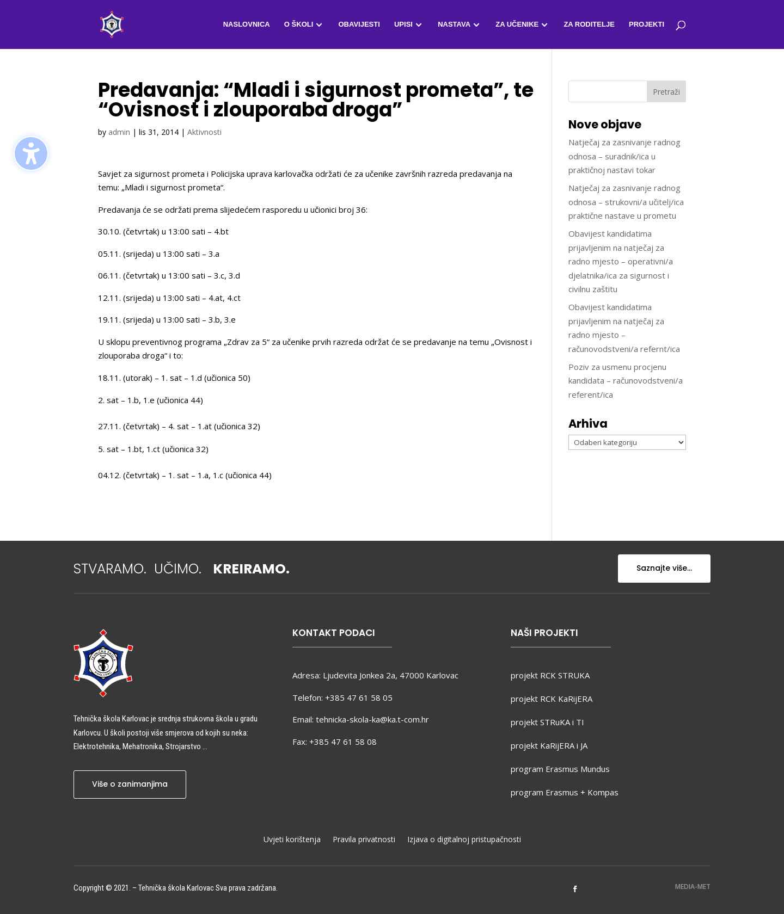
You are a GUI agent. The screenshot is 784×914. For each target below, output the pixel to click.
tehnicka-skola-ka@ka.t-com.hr (372, 719)
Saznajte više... (664, 568)
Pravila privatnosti (364, 840)
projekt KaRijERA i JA (549, 745)
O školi (298, 24)
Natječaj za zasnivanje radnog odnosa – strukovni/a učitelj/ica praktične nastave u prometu (626, 201)
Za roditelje (589, 24)
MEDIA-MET (692, 886)
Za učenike (516, 24)
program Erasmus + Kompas (564, 792)
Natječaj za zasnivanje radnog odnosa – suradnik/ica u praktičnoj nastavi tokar (624, 156)
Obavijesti (358, 24)
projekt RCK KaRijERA (551, 698)
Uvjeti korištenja (292, 840)
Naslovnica (246, 24)
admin (119, 132)
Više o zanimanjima (130, 784)
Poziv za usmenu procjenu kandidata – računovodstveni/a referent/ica (625, 380)
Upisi (403, 24)
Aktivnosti (204, 132)
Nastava (454, 24)
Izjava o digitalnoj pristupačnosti (464, 840)
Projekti (646, 24)
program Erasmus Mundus (560, 768)
